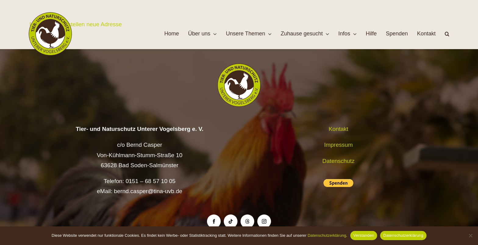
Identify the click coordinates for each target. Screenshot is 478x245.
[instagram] (264, 221)
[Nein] (470, 235)
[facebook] (214, 221)
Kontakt (338, 129)
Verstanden (363, 235)
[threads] (247, 221)
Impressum (338, 145)
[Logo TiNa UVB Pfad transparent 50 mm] (50, 15)
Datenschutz (338, 161)
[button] (447, 34)
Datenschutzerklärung (327, 235)
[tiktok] (230, 221)
